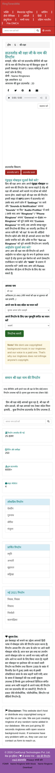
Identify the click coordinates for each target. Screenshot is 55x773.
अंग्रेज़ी (26, 16)
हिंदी (40, 16)
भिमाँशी (10, 613)
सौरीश (10, 522)
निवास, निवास (13, 599)
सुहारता (10, 567)
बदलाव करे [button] (44, 106)
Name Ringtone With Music (23, 764)
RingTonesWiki (11, 3)
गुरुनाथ (10, 515)
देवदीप (10, 508)
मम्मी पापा (25, 19)
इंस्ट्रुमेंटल (8, 19)
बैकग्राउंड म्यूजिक (25, 12)
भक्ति (6, 12)
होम (9, 45)
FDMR (5, 764)
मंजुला (10, 529)
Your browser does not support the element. (27, 98)
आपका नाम (10, 286)
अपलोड (46, 30)
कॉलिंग (44, 12)
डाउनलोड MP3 (13, 172)
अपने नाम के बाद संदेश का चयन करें (21, 305)
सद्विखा (10, 574)
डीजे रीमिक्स (9, 16)
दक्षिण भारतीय (44, 19)
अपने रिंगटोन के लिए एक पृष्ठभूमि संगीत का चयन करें (27, 318)
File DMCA (13, 23)
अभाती (10, 560)
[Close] (18, 30)
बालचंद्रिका (12, 619)
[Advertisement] (27, 136)
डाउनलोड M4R (29, 172)
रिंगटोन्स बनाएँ (14, 333)
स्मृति (9, 553)
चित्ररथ (10, 606)
